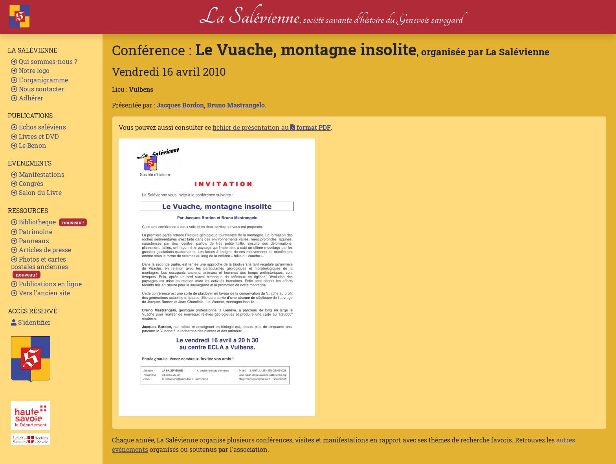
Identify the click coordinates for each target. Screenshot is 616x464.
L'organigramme (39, 80)
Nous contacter (37, 89)
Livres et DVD (35, 136)
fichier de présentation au (272, 127)
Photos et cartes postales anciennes (39, 267)
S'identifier (31, 322)
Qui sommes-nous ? (44, 61)
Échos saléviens (38, 127)
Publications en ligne (46, 284)
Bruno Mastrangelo (236, 105)
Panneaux (30, 241)
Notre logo (30, 70)
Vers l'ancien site (40, 293)
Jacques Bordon (180, 105)
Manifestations (37, 174)
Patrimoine (31, 231)
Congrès (27, 183)
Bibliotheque (49, 222)
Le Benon (28, 145)
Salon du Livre (36, 192)
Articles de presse (41, 250)
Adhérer (27, 98)
